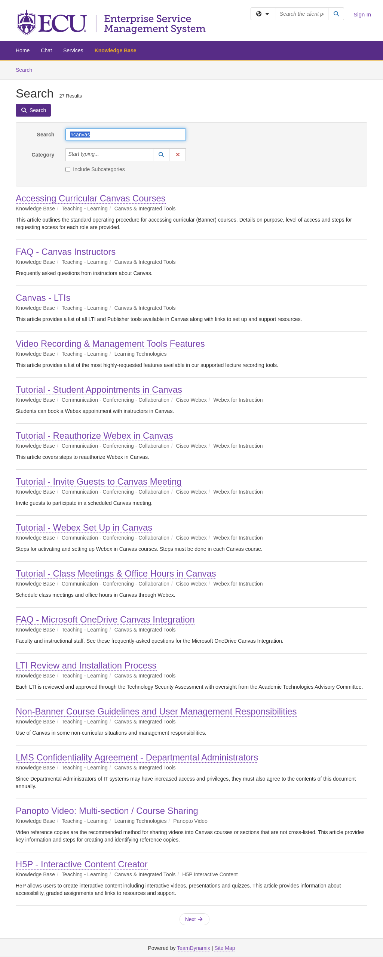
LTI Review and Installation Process (86, 665)
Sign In (362, 14)
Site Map (224, 948)
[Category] (103, 155)
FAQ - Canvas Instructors (66, 252)
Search (27, 69)
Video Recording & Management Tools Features (110, 344)
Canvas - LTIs (43, 298)
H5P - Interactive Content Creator (82, 864)
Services (73, 50)
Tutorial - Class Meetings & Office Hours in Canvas (116, 573)
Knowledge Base (116, 50)
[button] (161, 154)
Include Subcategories (95, 169)
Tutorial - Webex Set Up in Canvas (84, 527)
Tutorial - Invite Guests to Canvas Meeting (99, 481)
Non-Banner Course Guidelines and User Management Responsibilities (156, 711)
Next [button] (194, 919)
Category (43, 155)
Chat (46, 50)
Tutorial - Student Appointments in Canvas (99, 390)
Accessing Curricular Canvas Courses (91, 198)
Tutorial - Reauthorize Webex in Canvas (94, 435)
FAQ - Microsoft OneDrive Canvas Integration (105, 619)
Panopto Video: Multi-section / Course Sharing (107, 811)
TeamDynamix (193, 948)
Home (23, 50)
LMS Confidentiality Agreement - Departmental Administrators (137, 757)
